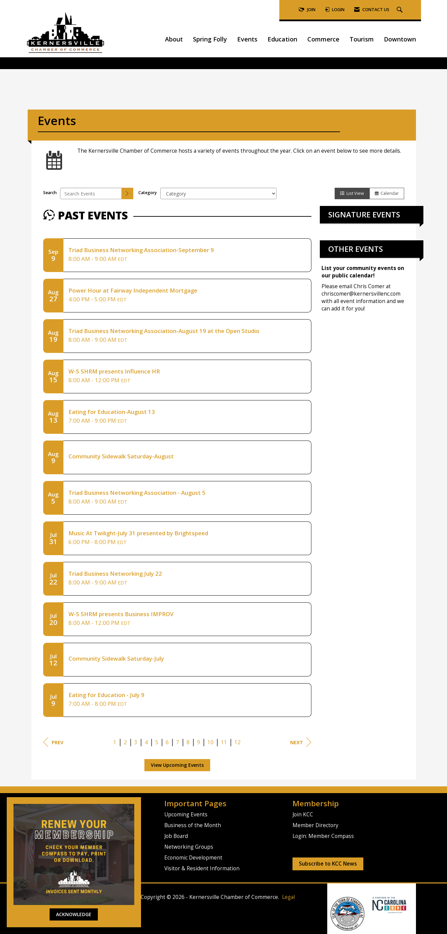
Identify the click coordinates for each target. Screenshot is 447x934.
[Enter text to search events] (91, 193)
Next (300, 742)
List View (352, 193)
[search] (127, 193)
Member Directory (315, 825)
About (174, 39)
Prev (53, 742)
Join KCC (302, 814)
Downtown (400, 39)
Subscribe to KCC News (328, 863)
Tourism (362, 39)
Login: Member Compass (323, 836)
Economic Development (193, 857)
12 (237, 742)
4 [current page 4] (146, 742)
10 (210, 742)
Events (247, 39)
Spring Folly (210, 39)
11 (224, 742)
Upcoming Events (185, 814)
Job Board (176, 836)
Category (147, 192)
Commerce (323, 39)
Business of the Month (192, 825)
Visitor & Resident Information (202, 868)
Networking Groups (188, 846)
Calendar (387, 193)
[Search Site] (400, 9)
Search (50, 192)
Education (282, 39)
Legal (288, 897)
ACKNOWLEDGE (73, 914)
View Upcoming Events (177, 765)
